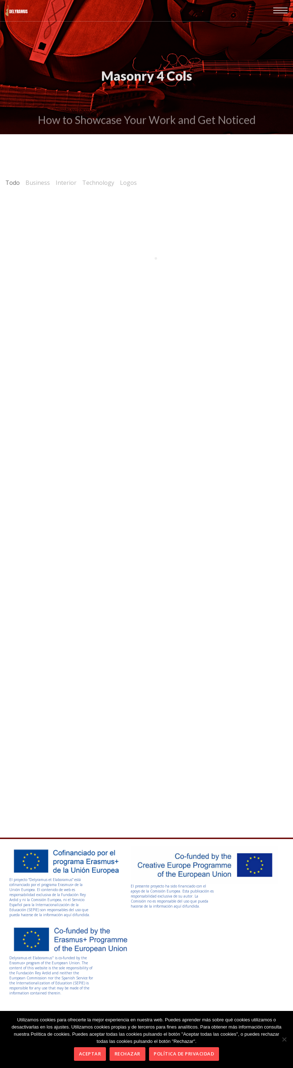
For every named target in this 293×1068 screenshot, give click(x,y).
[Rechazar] (284, 1039)
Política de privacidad (184, 1053)
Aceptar (90, 1053)
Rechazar (127, 1053)
